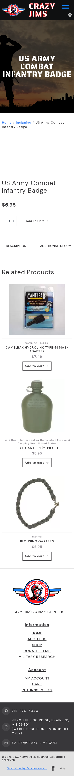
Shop (37, 645)
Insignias (23, 122)
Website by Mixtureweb (27, 768)
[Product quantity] (9, 221)
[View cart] (70, 15)
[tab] (16, 246)
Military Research (37, 656)
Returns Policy (37, 690)
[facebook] (53, 768)
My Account (37, 678)
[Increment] (13, 221)
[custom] (63, 768)
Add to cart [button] (34, 366)
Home (6, 122)
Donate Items (37, 650)
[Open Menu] (65, 7)
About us (37, 639)
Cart (37, 684)
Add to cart (35, 221)
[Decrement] (5, 221)
